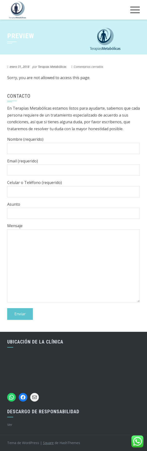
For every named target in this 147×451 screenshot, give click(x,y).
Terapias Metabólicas (52, 66)
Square (48, 442)
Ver (9, 424)
